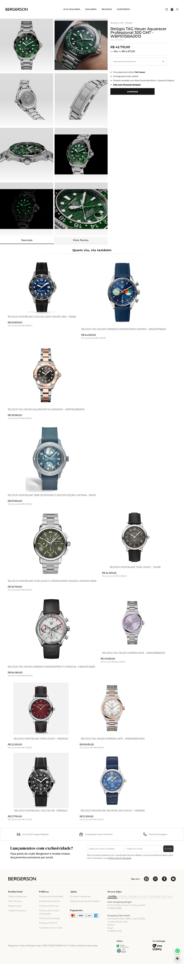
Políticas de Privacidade (51, 896)
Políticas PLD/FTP (48, 923)
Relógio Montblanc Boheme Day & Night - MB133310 (113, 810)
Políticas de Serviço (49, 906)
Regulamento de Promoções (85, 901)
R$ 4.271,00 (128, 51)
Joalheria (91, 9)
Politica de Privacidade (119, 858)
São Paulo (167, 896)
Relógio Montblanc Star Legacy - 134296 (135, 567)
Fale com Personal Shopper (127, 84)
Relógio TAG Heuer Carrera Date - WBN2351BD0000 (112, 739)
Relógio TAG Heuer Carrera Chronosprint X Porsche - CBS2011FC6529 (51, 667)
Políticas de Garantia (49, 901)
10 (116, 51)
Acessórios (123, 9)
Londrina (122, 896)
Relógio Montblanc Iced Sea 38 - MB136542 (40, 810)
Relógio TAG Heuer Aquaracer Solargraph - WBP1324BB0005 (46, 409)
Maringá (132, 896)
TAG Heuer (140, 72)
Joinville (142, 896)
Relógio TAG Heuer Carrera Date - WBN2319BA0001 (133, 653)
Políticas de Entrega (49, 918)
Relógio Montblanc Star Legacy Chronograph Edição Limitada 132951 (52, 581)
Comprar (132, 91)
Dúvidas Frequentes (80, 896)
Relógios (107, 9)
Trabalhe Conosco (17, 910)
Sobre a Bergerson (17, 896)
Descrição (26, 240)
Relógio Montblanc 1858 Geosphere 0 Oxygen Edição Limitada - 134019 (52, 495)
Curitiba (112, 896)
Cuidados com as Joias (50, 927)
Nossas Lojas (14, 906)
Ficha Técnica (81, 240)
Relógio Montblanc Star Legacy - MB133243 (41, 739)
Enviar (168, 848)
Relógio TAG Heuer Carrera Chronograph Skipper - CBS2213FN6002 (123, 329)
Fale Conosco (15, 901)
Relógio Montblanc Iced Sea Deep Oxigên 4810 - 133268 (42, 317)
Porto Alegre (154, 896)
